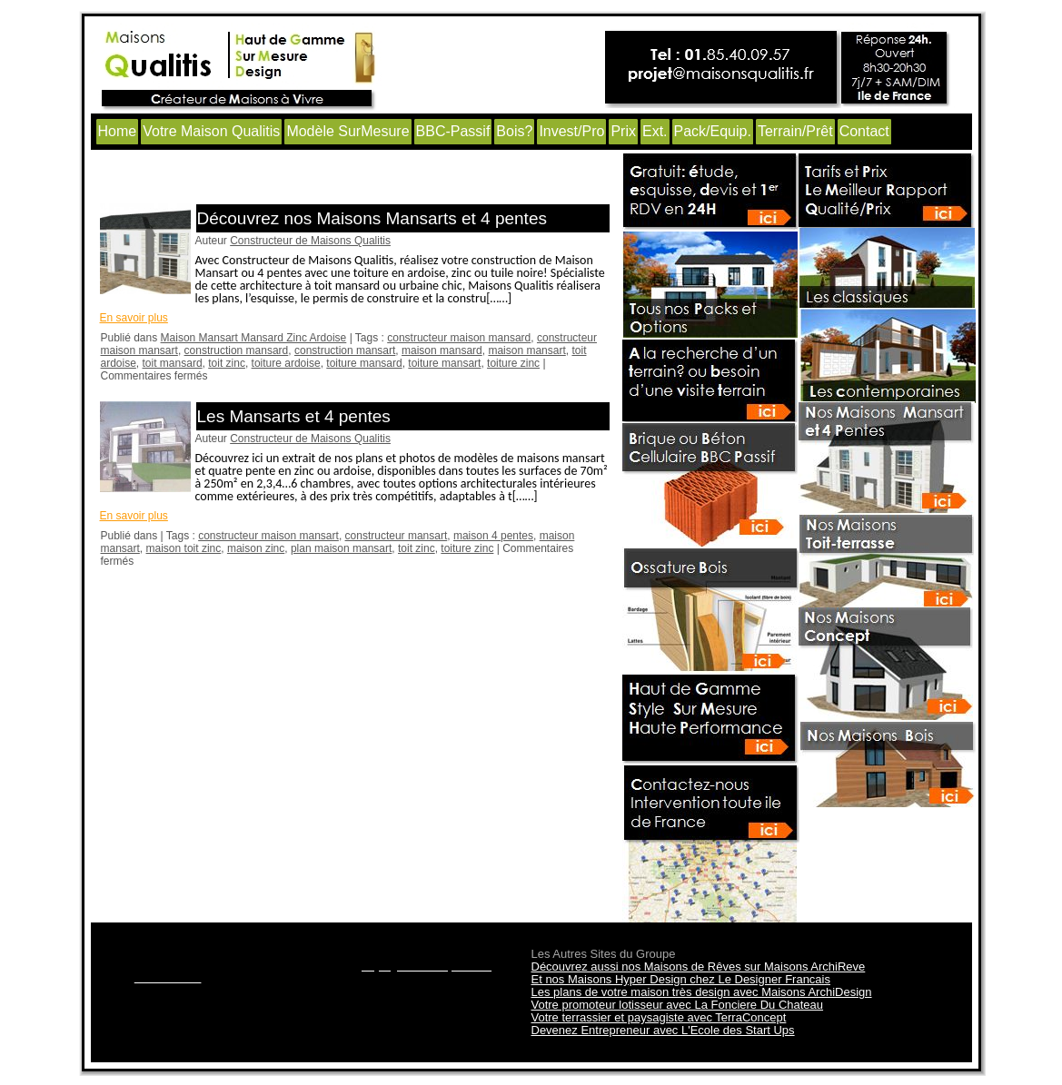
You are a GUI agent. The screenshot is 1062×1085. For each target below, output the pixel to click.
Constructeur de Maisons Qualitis (310, 240)
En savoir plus (134, 317)
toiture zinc (513, 363)
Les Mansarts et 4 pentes (294, 416)
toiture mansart (444, 363)
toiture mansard (364, 363)
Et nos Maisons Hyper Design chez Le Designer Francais (680, 979)
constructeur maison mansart (268, 535)
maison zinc (255, 548)
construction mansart (344, 350)
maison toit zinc (184, 548)
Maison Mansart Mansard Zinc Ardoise (254, 337)
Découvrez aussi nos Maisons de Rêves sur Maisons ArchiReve (698, 966)
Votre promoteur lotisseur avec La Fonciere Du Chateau (677, 1004)
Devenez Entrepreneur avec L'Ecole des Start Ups (663, 1030)
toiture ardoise (286, 363)
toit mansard (173, 363)
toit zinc (226, 363)
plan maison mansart (341, 548)
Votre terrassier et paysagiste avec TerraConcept (659, 1017)
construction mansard (236, 350)
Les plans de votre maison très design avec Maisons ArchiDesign (701, 992)
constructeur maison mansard (459, 337)
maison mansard (442, 350)
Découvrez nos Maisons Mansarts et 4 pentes (372, 218)
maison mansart (526, 350)
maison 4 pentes (493, 535)
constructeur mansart (396, 535)
